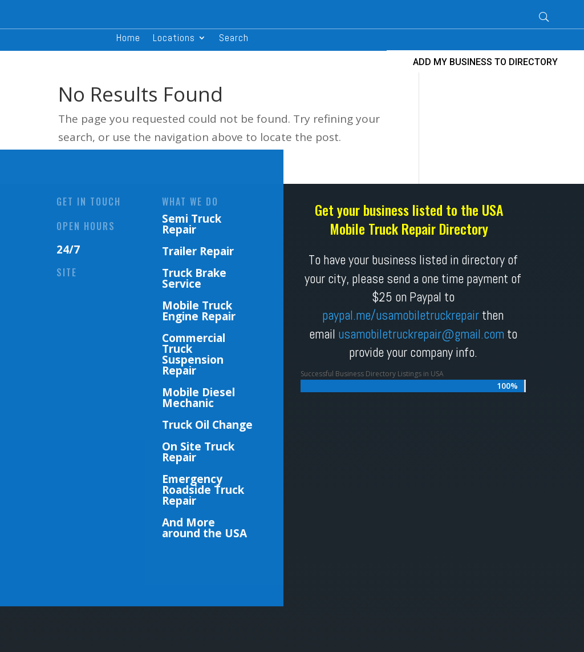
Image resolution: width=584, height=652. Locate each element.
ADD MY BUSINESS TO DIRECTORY (485, 62)
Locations (174, 39)
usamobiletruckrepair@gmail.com (421, 334)
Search (234, 39)
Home (128, 39)
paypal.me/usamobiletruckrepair (400, 315)
